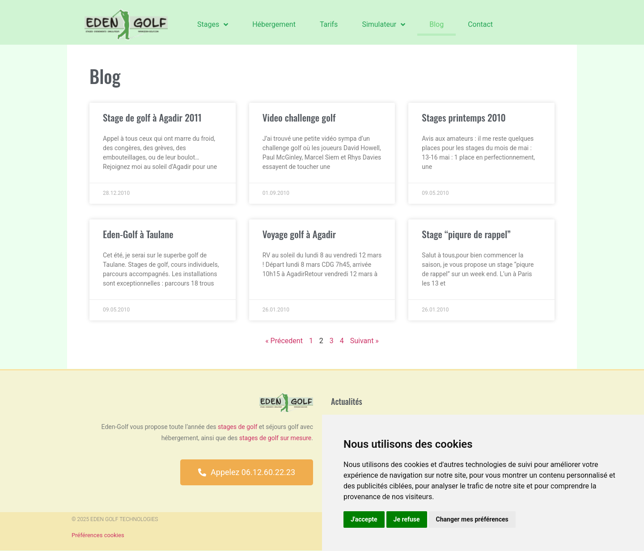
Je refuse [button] (407, 519)
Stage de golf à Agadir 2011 (152, 117)
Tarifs (329, 24)
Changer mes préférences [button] (472, 519)
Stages (212, 25)
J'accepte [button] (364, 519)
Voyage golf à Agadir (299, 234)
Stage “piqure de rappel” (466, 234)
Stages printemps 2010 (464, 117)
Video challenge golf (299, 117)
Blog (436, 24)
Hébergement (274, 24)
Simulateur (383, 25)
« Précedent (284, 340)
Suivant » (364, 340)
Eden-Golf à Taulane (138, 234)
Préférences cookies (98, 535)
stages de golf (237, 426)
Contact (480, 24)
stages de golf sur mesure (275, 438)
